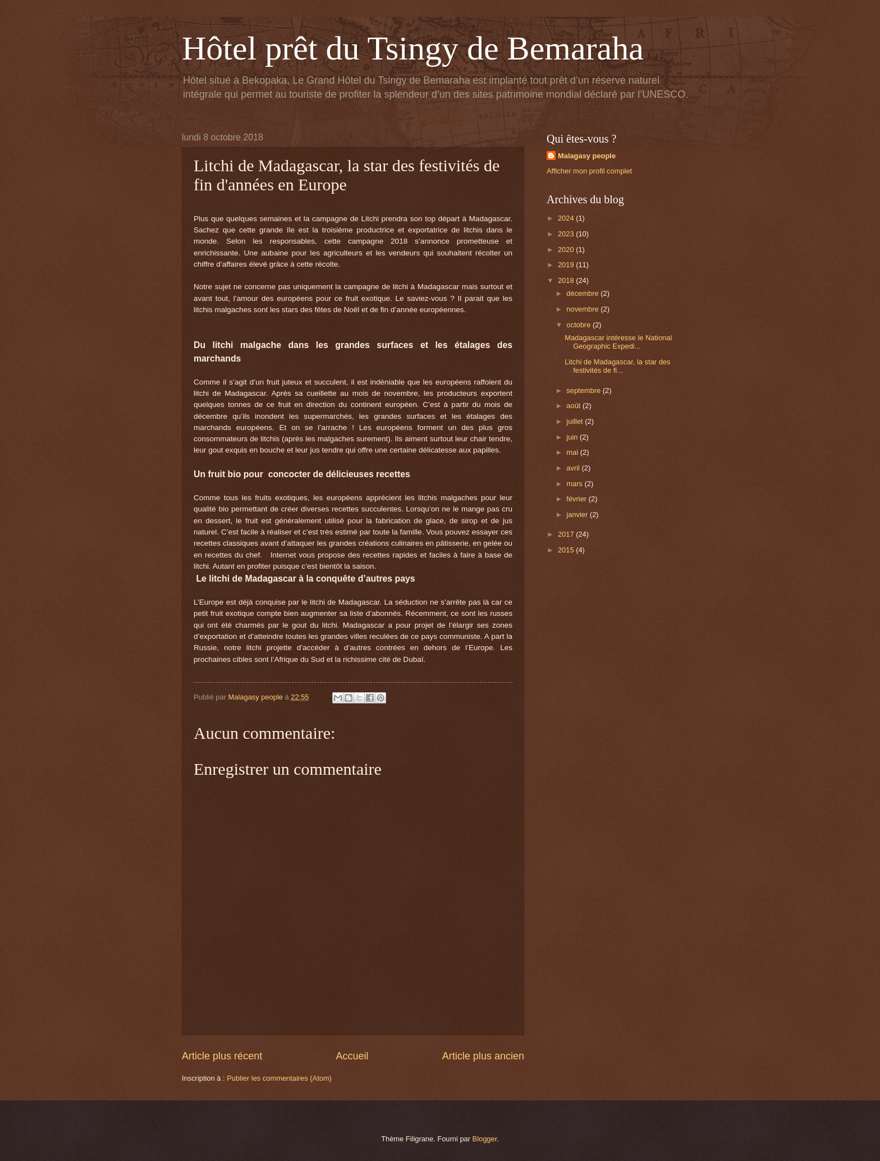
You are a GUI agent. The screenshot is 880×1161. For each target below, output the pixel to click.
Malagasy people (587, 156)
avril (573, 468)
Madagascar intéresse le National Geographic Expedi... (618, 341)
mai (573, 452)
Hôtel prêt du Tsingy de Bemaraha (413, 48)
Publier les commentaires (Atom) (279, 1078)
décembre (583, 293)
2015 (567, 550)
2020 (567, 249)
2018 (567, 280)
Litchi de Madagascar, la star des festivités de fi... (617, 366)
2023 (567, 234)
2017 (567, 534)
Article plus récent (222, 1056)
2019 (567, 264)
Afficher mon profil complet (589, 171)
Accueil (352, 1056)
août (574, 405)
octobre (579, 325)
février (577, 499)
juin (573, 437)
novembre (583, 309)
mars (575, 483)
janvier (578, 514)
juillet (575, 421)
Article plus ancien (483, 1056)
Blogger (485, 1139)
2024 (567, 218)
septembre (584, 390)
